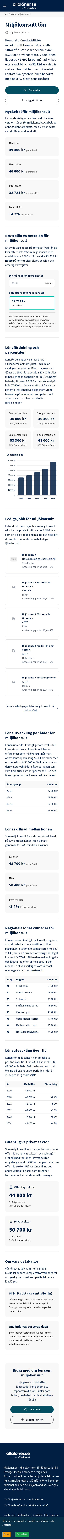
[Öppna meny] (4, 6)
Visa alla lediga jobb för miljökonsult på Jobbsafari (33, 708)
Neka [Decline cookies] (6, 1534)
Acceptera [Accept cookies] (22, 1534)
